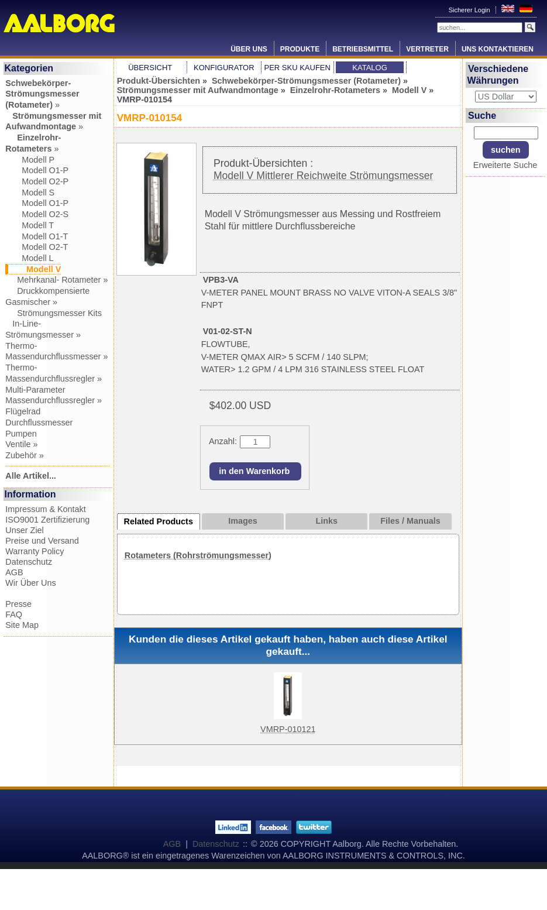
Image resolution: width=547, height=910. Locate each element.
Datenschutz (28, 561)
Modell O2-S (36, 214)
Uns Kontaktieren (498, 49)
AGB (14, 572)
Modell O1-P (36, 170)
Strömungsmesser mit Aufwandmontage (197, 90)
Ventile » (21, 444)
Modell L (29, 258)
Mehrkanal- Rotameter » (56, 279)
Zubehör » (24, 455)
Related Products (158, 521)
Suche (482, 116)
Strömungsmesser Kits (53, 313)
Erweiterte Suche (505, 165)
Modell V (409, 90)
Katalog (369, 67)
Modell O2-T (36, 247)
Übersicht (150, 67)
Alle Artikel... (30, 475)
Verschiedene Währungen (497, 74)
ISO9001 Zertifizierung (47, 519)
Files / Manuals (410, 521)
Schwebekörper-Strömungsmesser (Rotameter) (306, 80)
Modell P (29, 159)
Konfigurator (224, 67)
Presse (18, 604)
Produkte (299, 49)
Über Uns (249, 49)
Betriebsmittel (362, 49)
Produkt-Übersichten (158, 80)
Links (326, 521)
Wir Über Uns (30, 583)
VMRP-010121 (287, 729)
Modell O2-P (36, 181)
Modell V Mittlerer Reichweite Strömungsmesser (323, 175)
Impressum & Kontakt (45, 509)
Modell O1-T (36, 236)
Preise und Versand (42, 540)
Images (242, 521)
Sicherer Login (470, 9)
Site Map (22, 625)
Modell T (29, 225)
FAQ (13, 614)
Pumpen (21, 433)
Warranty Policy (34, 551)
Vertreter (427, 49)
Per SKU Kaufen (297, 67)
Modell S (29, 192)
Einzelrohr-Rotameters (335, 90)
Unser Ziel (24, 530)
